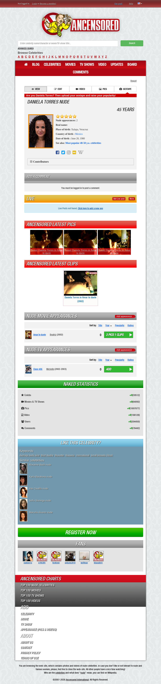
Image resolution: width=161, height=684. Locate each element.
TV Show (25, 624)
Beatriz (53, 334)
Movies (70, 64)
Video (102, 64)
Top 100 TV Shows (32, 596)
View (36, 89)
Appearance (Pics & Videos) (38, 629)
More (132, 199)
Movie (24, 619)
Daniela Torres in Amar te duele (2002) (80, 287)
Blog (35, 64)
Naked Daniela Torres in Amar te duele (47, 251)
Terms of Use (29, 658)
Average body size (30, 455)
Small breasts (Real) (102, 455)
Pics (103, 89)
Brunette (59, 455)
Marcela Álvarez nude (41, 512)
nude (82, 672)
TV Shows (87, 64)
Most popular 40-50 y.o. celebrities (83, 143)
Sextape (125, 89)
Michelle (50, 369)
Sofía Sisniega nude (40, 500)
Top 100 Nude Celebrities (37, 585)
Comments (80, 72)
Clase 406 (37, 369)
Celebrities (52, 64)
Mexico (79, 134)
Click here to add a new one (90, 208)
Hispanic (70, 455)
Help (131, 3)
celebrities (60, 672)
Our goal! (118, 3)
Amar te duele (39, 334)
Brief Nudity (47, 455)
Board (132, 64)
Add (108, 369)
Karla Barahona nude (40, 476)
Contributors (41, 161)
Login (34, 3)
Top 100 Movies (30, 590)
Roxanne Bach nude (40, 464)
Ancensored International (77, 679)
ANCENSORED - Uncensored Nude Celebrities (81, 24)
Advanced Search (26, 48)
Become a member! (48, 3)
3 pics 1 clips (114, 335)
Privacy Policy (30, 653)
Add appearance (124, 316)
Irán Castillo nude (38, 488)
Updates (117, 64)
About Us (26, 642)
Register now (80, 532)
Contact (25, 647)
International (82, 455)
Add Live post (118, 199)
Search (132, 43)
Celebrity (27, 614)
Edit (58, 89)
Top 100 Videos (30, 601)
